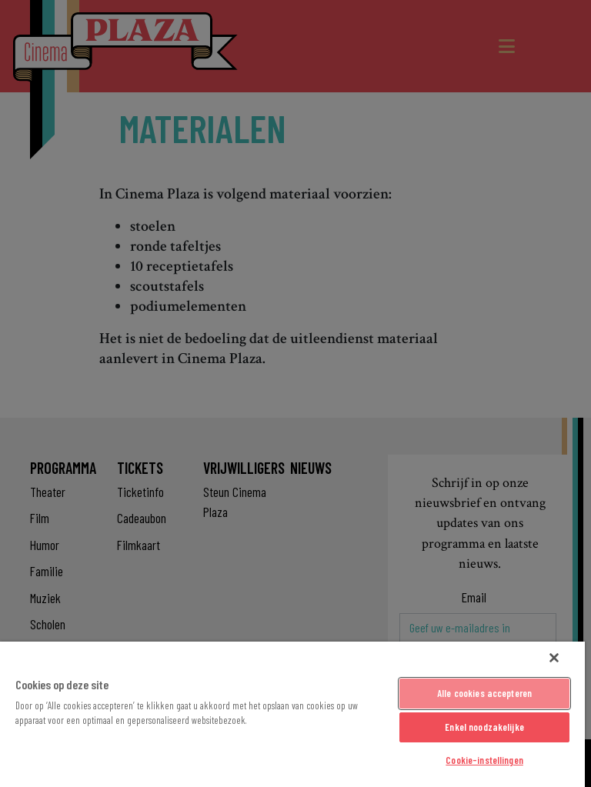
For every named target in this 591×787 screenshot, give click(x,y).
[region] (292, 714)
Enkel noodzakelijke (484, 727)
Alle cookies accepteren (484, 693)
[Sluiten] (554, 657)
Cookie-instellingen (484, 760)
